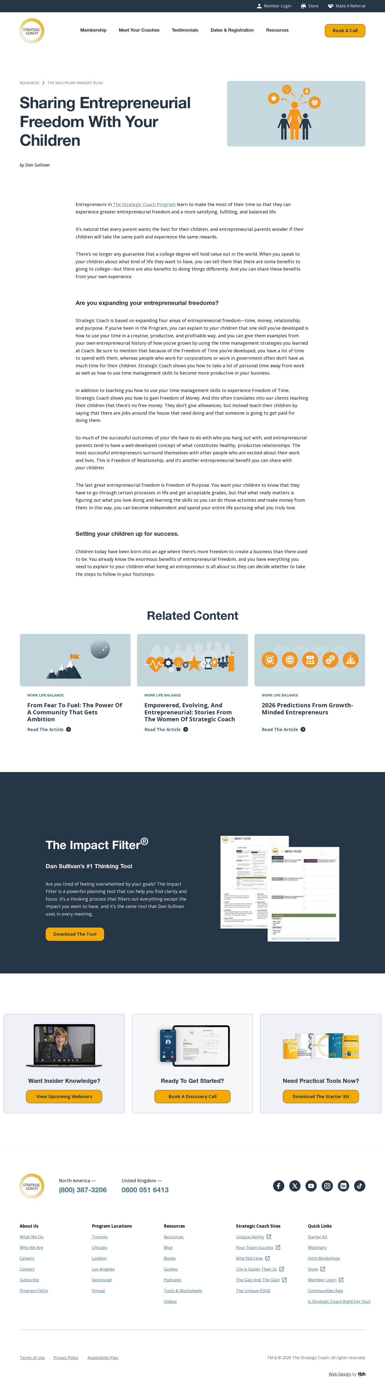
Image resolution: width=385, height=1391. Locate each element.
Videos (170, 1301)
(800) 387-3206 (83, 1190)
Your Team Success (254, 1247)
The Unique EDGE (253, 1290)
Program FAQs (34, 1290)
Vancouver (102, 1280)
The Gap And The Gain (258, 1280)
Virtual (98, 1290)
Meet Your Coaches (139, 30)
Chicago (99, 1247)
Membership (93, 30)
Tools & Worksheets (183, 1290)
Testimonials (185, 30)
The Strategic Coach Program (144, 204)
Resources (277, 30)
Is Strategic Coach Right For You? (339, 1301)
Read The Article (45, 729)
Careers (27, 1258)
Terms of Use (32, 1357)
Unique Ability (250, 1237)
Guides (171, 1269)
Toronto (100, 1237)
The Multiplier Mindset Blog (75, 83)
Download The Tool (74, 934)
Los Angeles (103, 1269)
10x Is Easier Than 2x (256, 1269)
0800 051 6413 (145, 1190)
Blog (168, 1247)
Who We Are (31, 1247)
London (99, 1258)
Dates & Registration (232, 30)
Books (170, 1258)
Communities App (325, 1290)
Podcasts (172, 1280)
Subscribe (29, 1280)
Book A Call (345, 30)
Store (313, 6)
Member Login (277, 6)
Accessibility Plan (102, 1357)
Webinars (317, 1247)
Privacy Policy (66, 1357)
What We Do (31, 1237)
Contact (27, 1269)
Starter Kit (317, 1237)
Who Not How (249, 1258)
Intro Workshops (324, 1258)
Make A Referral (350, 6)
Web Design (340, 1374)
